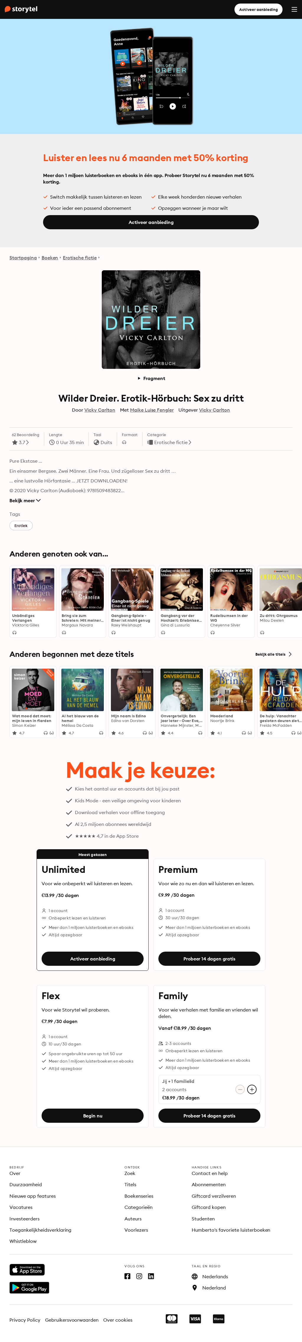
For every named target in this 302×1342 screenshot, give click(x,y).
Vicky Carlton (99, 410)
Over (14, 1173)
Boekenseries (138, 1196)
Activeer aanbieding (258, 9)
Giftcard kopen (209, 1207)
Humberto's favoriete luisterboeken (231, 1230)
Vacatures (20, 1207)
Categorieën (138, 1207)
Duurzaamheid (25, 1184)
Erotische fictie (80, 258)
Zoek (129, 1173)
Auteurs (133, 1219)
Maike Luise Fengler (152, 410)
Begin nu (92, 1116)
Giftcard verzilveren (214, 1196)
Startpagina (23, 258)
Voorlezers (136, 1230)
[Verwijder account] (240, 1089)
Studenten (203, 1219)
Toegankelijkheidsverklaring (40, 1230)
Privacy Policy (24, 1320)
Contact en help (210, 1173)
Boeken (50, 258)
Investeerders (24, 1219)
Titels (130, 1184)
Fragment (151, 378)
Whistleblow (23, 1241)
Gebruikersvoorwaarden (72, 1320)
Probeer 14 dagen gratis (209, 959)
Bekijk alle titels (274, 654)
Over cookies (117, 1320)
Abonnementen (209, 1184)
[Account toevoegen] (252, 1089)
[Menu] (294, 9)
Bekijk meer (25, 500)
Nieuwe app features (32, 1196)
